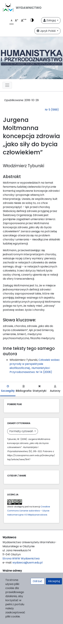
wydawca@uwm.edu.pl (27, 562)
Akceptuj (54, 581)
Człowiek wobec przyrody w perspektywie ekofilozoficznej (35, 364)
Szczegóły (8, 389)
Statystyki (39, 389)
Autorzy (55, 389)
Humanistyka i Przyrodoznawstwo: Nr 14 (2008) (31, 370)
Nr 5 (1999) (52, 110)
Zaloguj (49, 20)
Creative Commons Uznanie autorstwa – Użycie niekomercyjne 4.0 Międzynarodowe (28, 510)
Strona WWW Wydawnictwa (21, 558)
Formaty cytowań (21, 431)
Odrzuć (37, 581)
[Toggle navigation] (7, 85)
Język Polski (46, 31)
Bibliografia (23, 389)
